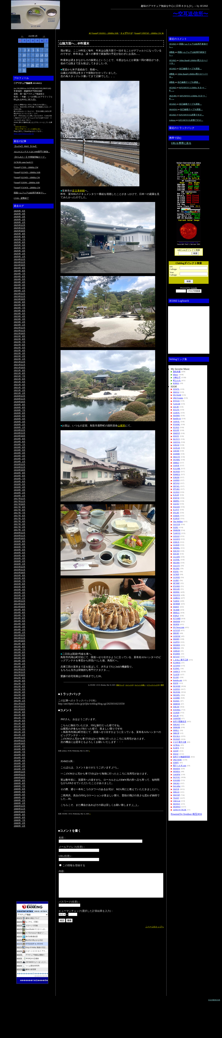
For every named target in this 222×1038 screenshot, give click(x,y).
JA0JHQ (176, 480)
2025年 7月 (19, 241)
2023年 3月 (19, 325)
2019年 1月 (19, 475)
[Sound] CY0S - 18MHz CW (26, 167)
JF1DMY (176, 654)
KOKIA (176, 383)
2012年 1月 (19, 728)
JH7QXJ (176, 483)
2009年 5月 (19, 824)
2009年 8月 (19, 815)
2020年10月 (19, 412)
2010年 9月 (19, 776)
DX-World (177, 395)
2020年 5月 (19, 427)
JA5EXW (176, 636)
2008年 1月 (19, 860)
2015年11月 (19, 589)
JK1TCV (176, 439)
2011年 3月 (19, 758)
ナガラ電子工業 (179, 742)
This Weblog (178, 521)
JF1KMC (176, 424)
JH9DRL (176, 548)
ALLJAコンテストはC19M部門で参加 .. (32, 151)
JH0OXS (176, 648)
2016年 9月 (19, 559)
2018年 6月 (19, 496)
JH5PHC (176, 592)
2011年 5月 (19, 752)
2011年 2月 (19, 761)
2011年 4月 (19, 755)
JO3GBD (176, 780)
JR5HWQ (176, 807)
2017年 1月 (19, 547)
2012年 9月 (19, 703)
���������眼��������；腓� (35, 1008)
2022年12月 (19, 334)
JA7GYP (176, 630)
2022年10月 (19, 340)
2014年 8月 (19, 634)
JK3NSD (176, 471)
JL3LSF (176, 495)
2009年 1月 (19, 836)
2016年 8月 (19, 562)
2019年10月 (19, 448)
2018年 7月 (19, 493)
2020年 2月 (19, 436)
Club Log (176, 801)
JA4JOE (176, 465)
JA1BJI (176, 580)
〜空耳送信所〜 (190, 14)
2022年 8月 (19, 346)
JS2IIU (175, 527)
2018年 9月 (19, 487)
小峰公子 (177, 377)
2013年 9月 (19, 667)
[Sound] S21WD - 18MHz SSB (27, 172)
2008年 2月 (19, 857)
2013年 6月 (19, 676)
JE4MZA (176, 474)
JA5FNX (176, 689)
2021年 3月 (19, 397)
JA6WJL (176, 421)
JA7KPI (176, 574)
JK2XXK (176, 692)
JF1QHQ (176, 586)
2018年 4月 (19, 502)
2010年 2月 (19, 797)
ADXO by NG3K (179, 810)
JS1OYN (176, 595)
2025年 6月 (19, 244)
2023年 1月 (19, 331)
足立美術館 (78, 190)
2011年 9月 (19, 740)
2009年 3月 (19, 830)
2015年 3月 (19, 613)
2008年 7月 (19, 854)
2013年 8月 (19, 670)
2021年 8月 (19, 382)
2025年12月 (19, 226)
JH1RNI (176, 624)
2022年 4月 (19, 358)
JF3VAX (176, 401)
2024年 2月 (19, 292)
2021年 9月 (19, 379)
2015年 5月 (19, 607)
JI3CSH (176, 554)
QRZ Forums (178, 398)
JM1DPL (176, 695)
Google (194, 288)
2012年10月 (19, 700)
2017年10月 (19, 520)
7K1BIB (176, 610)
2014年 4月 (19, 646)
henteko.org (177, 680)
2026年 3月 (19, 217)
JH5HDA (176, 771)
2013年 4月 (19, 682)
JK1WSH (176, 686)
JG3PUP (176, 518)
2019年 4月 (19, 466)
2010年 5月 (19, 788)
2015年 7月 (19, 601)
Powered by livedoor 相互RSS (186, 814)
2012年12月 (19, 694)
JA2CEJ (176, 504)
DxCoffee (176, 786)
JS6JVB (176, 789)
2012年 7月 (19, 710)
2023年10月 (19, 304)
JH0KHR (176, 727)
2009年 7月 (19, 818)
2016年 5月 (19, 571)
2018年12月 (19, 478)
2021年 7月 (19, 385)
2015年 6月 (19, 604)
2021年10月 (19, 376)
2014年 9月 (19, 631)
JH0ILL (176, 730)
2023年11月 (19, 301)
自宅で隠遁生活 (179, 721)
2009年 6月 (19, 821)
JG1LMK (176, 468)
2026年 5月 (19, 211)
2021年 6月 (19, 388)
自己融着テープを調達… (190, 68)
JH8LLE (176, 792)
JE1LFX (176, 410)
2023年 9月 (19, 307)
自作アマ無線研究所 (181, 757)
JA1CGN (176, 524)
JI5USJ (175, 754)
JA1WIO (176, 577)
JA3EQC (176, 413)
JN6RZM (176, 530)
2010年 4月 (19, 791)
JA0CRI (176, 451)
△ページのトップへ (154, 927)
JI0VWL (176, 486)
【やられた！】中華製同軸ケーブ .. (30, 157)
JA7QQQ (176, 666)
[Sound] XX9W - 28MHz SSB (26, 182)
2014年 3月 (19, 649)
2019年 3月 (19, 469)
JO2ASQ (176, 507)
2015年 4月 (19, 610)
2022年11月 (19, 337)
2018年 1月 (19, 511)
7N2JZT (176, 798)
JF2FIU (176, 571)
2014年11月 (19, 625)
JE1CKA (176, 736)
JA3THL (176, 560)
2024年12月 (19, 262)
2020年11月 (19, 409)
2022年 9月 (19, 343)
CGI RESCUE (214, 1034)
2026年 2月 (19, 220)
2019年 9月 (19, 451)
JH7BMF (176, 604)
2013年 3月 (19, 685)
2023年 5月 (19, 319)
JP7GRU (176, 489)
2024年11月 (19, 265)
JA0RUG (176, 598)
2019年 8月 (19, 454)
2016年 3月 (19, 577)
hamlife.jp (177, 418)
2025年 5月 (19, 247)
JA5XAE (176, 448)
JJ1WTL (176, 389)
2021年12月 (19, 370)
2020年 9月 (19, 415)
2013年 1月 (19, 691)
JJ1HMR (176, 454)
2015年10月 (19, 592)
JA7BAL (176, 745)
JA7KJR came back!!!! (23, 162)
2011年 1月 (19, 764)
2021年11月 (19, 373)
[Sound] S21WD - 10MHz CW (27, 177)
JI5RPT (176, 762)
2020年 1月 (19, 439)
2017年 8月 (19, 526)
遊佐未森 (177, 371)
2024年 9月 (19, 271)
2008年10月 (19, 845)
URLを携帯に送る (181, 143)
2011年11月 (19, 734)
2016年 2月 (19, 580)
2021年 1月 (19, 403)
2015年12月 (19, 586)
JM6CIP (176, 733)
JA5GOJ (176, 536)
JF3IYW (176, 498)
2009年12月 (19, 803)
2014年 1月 (19, 655)
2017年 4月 (19, 538)
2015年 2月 (19, 616)
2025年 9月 (19, 235)
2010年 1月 (19, 800)
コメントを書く (140, 685)
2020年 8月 (19, 418)
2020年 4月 (19, 430)
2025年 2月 (19, 256)
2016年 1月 (19, 583)
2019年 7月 (19, 457)
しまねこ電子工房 (180, 660)
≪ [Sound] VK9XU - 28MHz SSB (104, 33)
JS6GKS (176, 783)
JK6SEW (173, 109)
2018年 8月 (19, 490)
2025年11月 (19, 229)
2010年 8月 (19, 779)
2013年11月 (19, 661)
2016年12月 (19, 550)
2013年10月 (19, 664)
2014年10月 (19, 628)
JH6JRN (176, 639)
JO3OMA (176, 710)
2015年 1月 (19, 619)
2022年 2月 (19, 364)
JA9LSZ (176, 445)
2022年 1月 (19, 367)
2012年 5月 (19, 716)
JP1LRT (176, 513)
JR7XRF (176, 583)
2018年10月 (19, 484)
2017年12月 (19, 514)
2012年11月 (19, 697)
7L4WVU (177, 533)
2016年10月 (19, 556)
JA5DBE (176, 698)
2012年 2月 (19, 725)
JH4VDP (176, 795)
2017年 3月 (19, 541)
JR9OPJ (176, 633)
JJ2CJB (176, 407)
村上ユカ (177, 380)
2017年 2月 (19, 544)
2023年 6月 (19, 316)
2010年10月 (19, 773)
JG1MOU (176, 663)
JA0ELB (176, 651)
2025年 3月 (19, 253)
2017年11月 (19, 517)
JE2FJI (175, 683)
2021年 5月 (19, 391)
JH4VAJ (176, 392)
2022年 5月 (19, 355)
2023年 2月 (19, 328)
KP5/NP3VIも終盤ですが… (191, 115)
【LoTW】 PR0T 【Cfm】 (25, 146)
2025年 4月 (19, 250)
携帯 (162, 685)
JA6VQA (176, 442)
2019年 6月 (19, 460)
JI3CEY (176, 436)
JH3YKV (176, 804)
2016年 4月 (19, 574)
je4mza (172, 120)
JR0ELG (176, 613)
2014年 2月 (19, 652)
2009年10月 (19, 809)
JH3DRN (176, 645)
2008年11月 (19, 842)
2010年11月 (19, 770)
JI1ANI (176, 677)
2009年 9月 (19, 812)
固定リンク (120, 685)
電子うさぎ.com (179, 766)
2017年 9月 (19, 523)
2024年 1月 (19, 295)
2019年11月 (19, 445)
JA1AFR (176, 557)
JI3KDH (176, 477)
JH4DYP (176, 433)
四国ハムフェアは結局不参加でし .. (30, 193)
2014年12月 (19, 622)
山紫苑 (121, 425)
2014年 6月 (19, 640)
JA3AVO (176, 539)
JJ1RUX (176, 542)
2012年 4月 (19, 719)
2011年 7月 (19, 746)
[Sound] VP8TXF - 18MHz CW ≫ (149, 33)
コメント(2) (129, 685)
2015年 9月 (19, 595)
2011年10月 (19, 737)
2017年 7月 (19, 529)
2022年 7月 (19, 349)
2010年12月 (19, 767)
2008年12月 (19, 839)
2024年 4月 (19, 286)
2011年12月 (19, 731)
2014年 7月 (19, 637)
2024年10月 (19, 268)
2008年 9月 (19, 848)
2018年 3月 (19, 505)
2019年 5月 (19, 463)
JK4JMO (176, 415)
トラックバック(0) (153, 685)
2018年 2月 (19, 508)
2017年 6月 (19, 532)
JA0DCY (176, 671)
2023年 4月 (19, 322)
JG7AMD (176, 618)
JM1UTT (176, 457)
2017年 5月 (19, 535)
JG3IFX (176, 748)
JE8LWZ (176, 724)
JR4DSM (176, 621)
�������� (41, 1010)
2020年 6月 (19, 424)
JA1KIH (176, 545)
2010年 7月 (19, 782)
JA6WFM (177, 718)
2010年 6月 (19, 785)
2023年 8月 (19, 310)
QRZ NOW (177, 760)
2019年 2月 (19, 472)
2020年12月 (19, 406)
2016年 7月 (19, 565)
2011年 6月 (19, 749)
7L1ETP (176, 674)
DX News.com (178, 627)
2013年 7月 (19, 673)
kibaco (175, 374)
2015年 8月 (19, 598)
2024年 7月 (19, 277)
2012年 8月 (19, 706)
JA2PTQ (176, 642)
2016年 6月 (19, 568)
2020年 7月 (19, 421)
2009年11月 (19, 806)
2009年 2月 (19, 833)
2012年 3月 (19, 722)
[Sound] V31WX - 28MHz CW (27, 187)
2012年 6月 (19, 713)
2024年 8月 (19, 274)
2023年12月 (19, 298)
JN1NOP (176, 739)
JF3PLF (176, 616)
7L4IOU (176, 601)
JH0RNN (176, 704)
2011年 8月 (19, 743)
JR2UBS (173, 96)
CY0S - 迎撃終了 (21, 198)
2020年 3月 (19, 433)
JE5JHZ (172, 44)
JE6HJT (176, 607)
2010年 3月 (19, 794)
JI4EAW (176, 707)
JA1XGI (176, 492)
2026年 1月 (19, 223)
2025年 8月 (19, 238)
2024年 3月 (19, 289)
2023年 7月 (19, 313)
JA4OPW (176, 774)
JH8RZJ (176, 463)
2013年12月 (19, 658)
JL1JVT (176, 510)
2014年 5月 (19, 643)
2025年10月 (19, 232)
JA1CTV (176, 566)
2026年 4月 (19, 214)
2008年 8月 (19, 851)
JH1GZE (176, 589)
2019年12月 (19, 442)
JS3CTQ (176, 551)
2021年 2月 (19, 400)
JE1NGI (176, 427)
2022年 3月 (19, 361)
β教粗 (172, 52)
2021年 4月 (19, 394)
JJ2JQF (175, 751)
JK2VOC (176, 777)
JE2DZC (176, 701)
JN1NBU (176, 460)
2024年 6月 (19, 280)
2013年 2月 (19, 688)
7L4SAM (176, 404)
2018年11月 (19, 481)
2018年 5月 (19, 499)
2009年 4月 (19, 827)
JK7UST (176, 657)
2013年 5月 (19, 679)
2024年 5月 (19, 283)
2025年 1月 (19, 259)
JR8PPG (176, 501)
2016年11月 (19, 553)
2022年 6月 (19, 352)
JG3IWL (176, 668)
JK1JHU (176, 568)
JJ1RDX (176, 516)
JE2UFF (176, 430)
